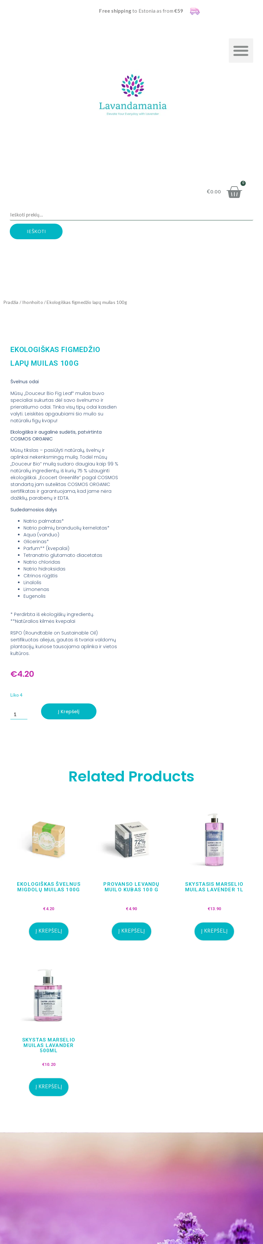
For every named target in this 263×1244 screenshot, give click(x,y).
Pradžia (10, 302)
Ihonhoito (32, 302)
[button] (241, 50)
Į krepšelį (69, 711)
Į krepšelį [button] (49, 931)
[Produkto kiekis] (19, 711)
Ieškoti (40, 232)
